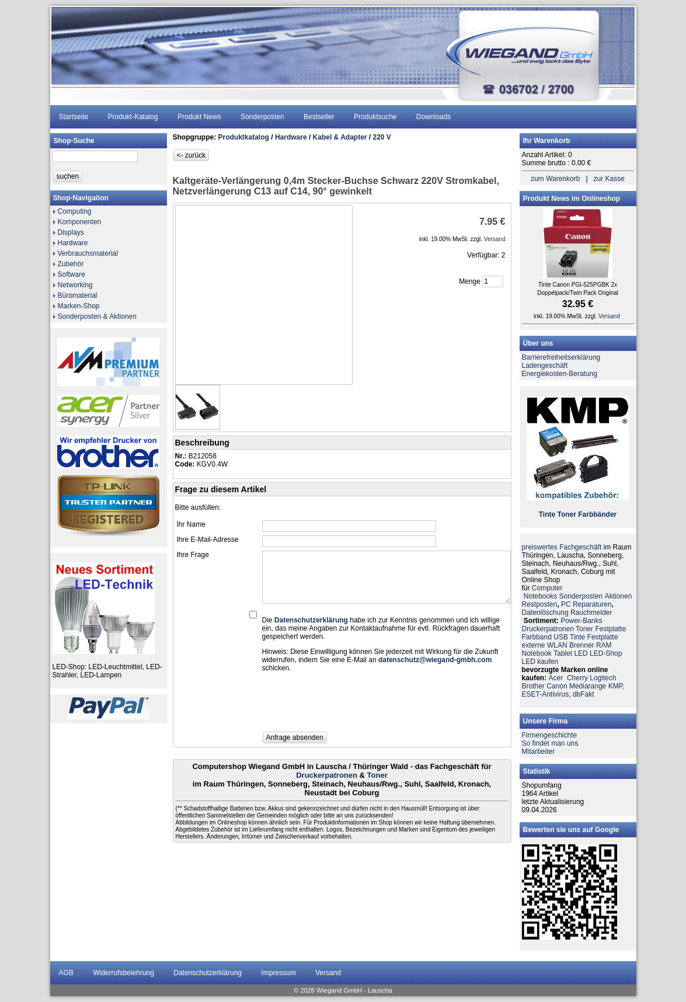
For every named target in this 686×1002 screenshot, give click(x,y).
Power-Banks (581, 621)
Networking (75, 285)
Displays (71, 232)
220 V (382, 137)
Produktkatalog (243, 137)
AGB (66, 973)
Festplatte (610, 629)
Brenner (581, 645)
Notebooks (540, 596)
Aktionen (618, 596)
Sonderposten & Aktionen (97, 316)
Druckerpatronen (326, 775)
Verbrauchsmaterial (88, 253)
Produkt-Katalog (133, 117)
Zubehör (71, 264)
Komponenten (80, 222)
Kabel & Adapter (340, 137)
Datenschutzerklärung (207, 973)
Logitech (603, 678)
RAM (604, 645)
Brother (533, 686)
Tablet (562, 653)
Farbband (537, 637)
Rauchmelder (591, 612)
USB (560, 637)
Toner (377, 775)
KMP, (616, 686)
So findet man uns (550, 743)
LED (580, 653)
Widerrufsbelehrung (123, 973)
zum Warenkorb (555, 179)
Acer (556, 678)
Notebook (537, 653)
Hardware (73, 243)
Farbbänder (597, 514)
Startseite (74, 117)
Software (71, 274)
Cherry (577, 678)
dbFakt (583, 694)
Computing (75, 211)
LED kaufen (540, 661)
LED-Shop (606, 653)
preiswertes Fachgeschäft (562, 547)
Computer (547, 588)
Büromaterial (77, 295)
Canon (556, 686)
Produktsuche (375, 117)
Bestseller (319, 117)
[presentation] (351, 705)
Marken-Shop (79, 306)
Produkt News (199, 117)
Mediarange (587, 686)
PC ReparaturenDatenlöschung (568, 608)
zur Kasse (609, 179)
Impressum (278, 973)
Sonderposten (262, 117)
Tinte (547, 514)
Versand (328, 973)
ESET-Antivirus (545, 694)
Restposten (540, 604)
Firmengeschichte (549, 735)
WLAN (557, 645)
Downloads (433, 117)
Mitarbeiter (538, 751)
